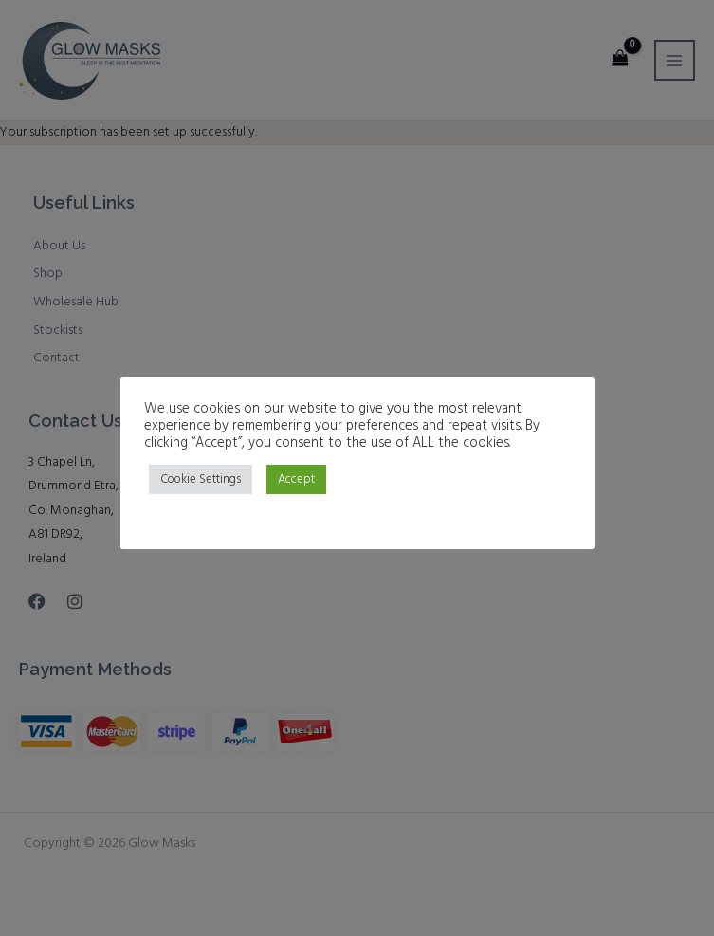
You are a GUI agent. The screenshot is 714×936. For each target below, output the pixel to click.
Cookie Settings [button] (200, 479)
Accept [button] (296, 479)
